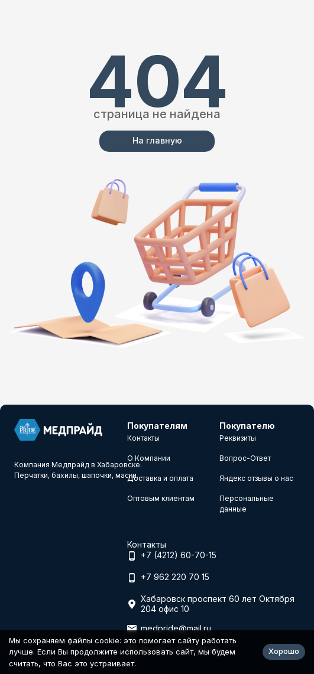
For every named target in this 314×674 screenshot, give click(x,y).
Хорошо (283, 651)
